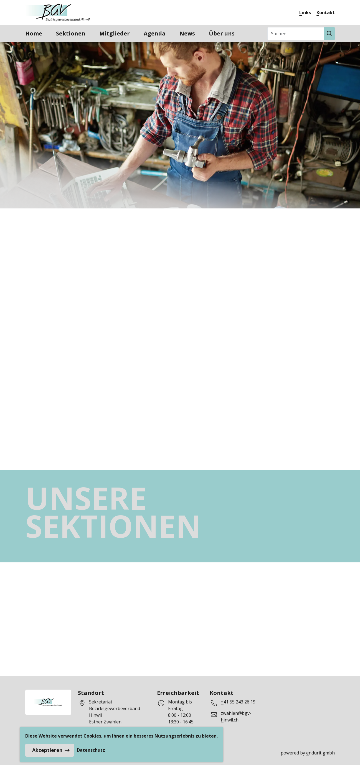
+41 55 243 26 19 (238, 702)
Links (305, 12)
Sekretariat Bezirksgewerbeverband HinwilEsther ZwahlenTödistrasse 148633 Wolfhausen (114, 718)
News (187, 33)
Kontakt (325, 12)
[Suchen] (295, 33)
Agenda (155, 33)
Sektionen (70, 33)
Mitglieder (114, 33)
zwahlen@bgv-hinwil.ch (236, 716)
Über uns (222, 33)
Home (33, 33)
